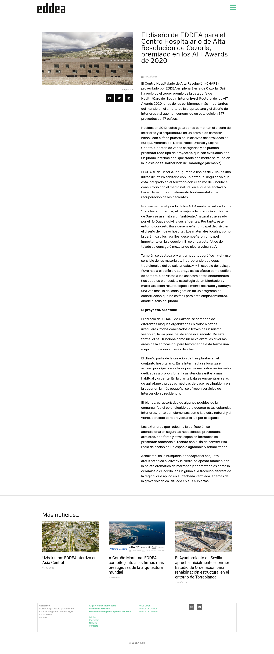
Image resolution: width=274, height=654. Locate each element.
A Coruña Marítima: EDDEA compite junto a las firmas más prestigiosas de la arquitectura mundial (136, 565)
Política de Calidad (148, 608)
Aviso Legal (144, 605)
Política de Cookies (148, 611)
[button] (110, 98)
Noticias (93, 623)
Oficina (92, 617)
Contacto (93, 625)
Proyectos (94, 620)
